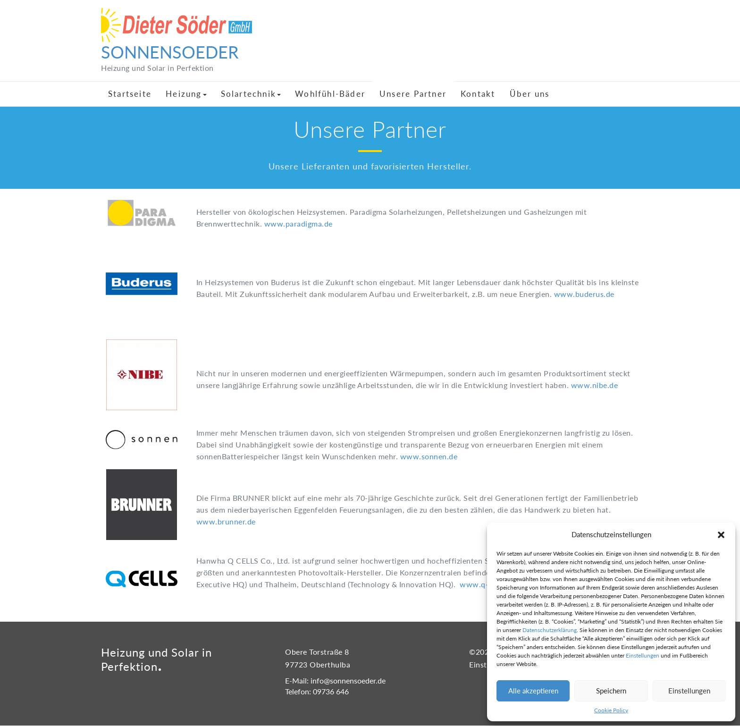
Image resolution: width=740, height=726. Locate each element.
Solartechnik (251, 94)
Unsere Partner (412, 94)
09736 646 (331, 691)
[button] (721, 535)
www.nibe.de (594, 384)
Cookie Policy (611, 710)
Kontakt (478, 94)
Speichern (611, 690)
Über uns (530, 94)
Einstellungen (642, 655)
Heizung (186, 94)
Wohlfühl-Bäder (330, 94)
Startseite (129, 94)
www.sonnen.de (429, 456)
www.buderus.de (584, 293)
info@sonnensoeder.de (348, 680)
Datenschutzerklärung (549, 629)
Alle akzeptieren (533, 690)
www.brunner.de (226, 521)
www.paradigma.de (298, 223)
